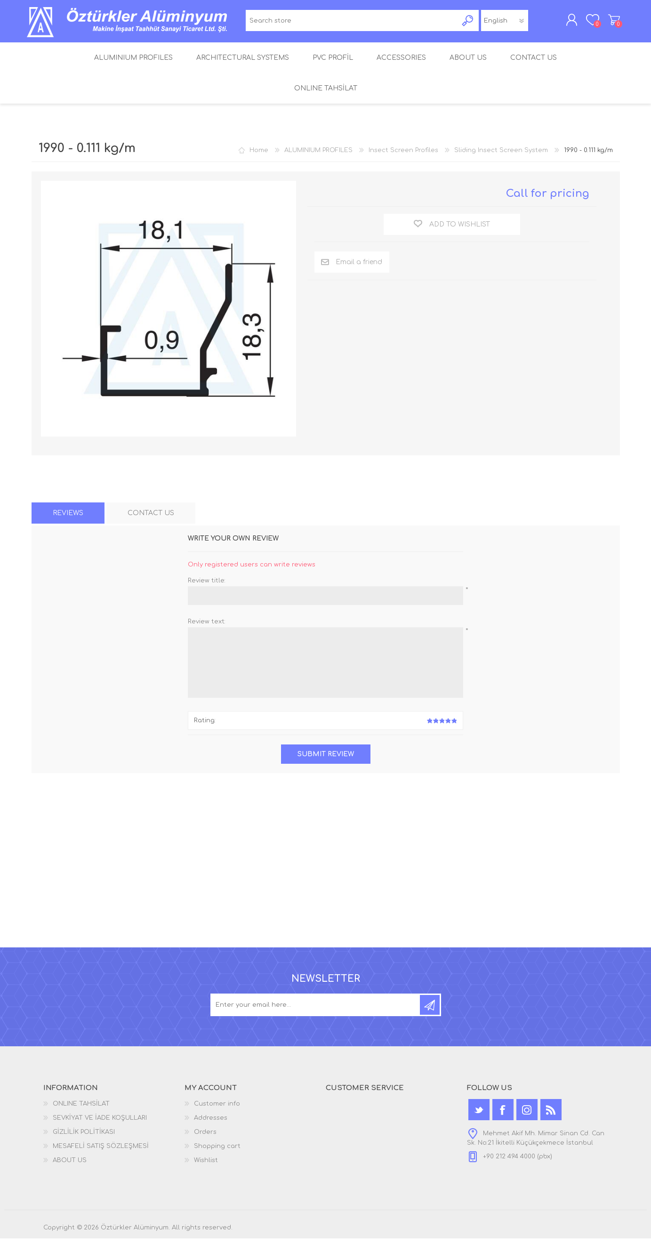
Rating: (205, 727)
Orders (205, 1138)
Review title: (206, 587)
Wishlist (206, 1167)
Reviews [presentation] (68, 519)
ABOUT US (70, 1167)
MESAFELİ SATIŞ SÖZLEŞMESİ (101, 1152)
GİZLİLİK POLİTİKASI (84, 1138)
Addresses (210, 1124)
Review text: (206, 628)
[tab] (68, 519)
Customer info (217, 1110)
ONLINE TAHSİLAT (81, 1110)
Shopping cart (609, 23)
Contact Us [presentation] (151, 519)
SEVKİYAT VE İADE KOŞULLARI (100, 1124)
